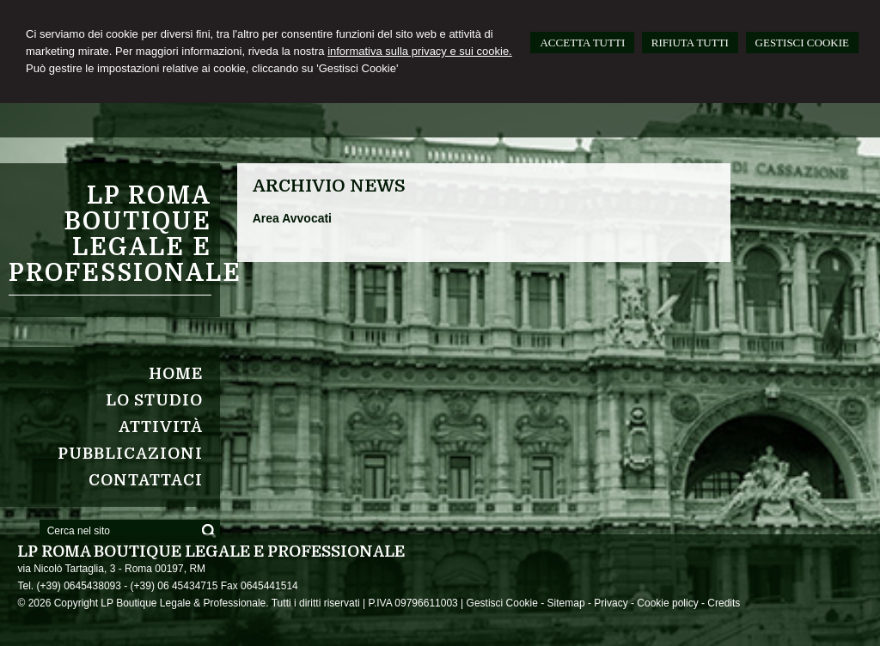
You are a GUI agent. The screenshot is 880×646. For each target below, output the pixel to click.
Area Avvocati (292, 218)
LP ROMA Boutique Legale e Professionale (125, 234)
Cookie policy (667, 603)
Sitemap (566, 603)
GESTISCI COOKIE (802, 42)
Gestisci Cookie (502, 603)
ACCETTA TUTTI (582, 42)
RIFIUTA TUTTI (690, 42)
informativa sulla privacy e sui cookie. (419, 51)
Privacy (610, 603)
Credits (723, 603)
